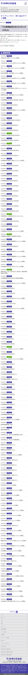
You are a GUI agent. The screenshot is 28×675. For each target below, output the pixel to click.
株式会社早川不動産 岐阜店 (6, 654)
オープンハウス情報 (5, 637)
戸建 (2, 623)
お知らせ (2, 640)
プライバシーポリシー (5, 643)
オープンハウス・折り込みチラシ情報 (10, 9)
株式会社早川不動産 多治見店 (7, 652)
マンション (3, 626)
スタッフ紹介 (3, 631)
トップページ (4, 7)
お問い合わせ (3, 646)
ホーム (2, 614)
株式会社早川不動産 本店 (6, 649)
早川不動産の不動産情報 (8, 45)
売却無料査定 (3, 629)
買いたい (2, 617)
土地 (2, 620)
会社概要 (2, 634)
